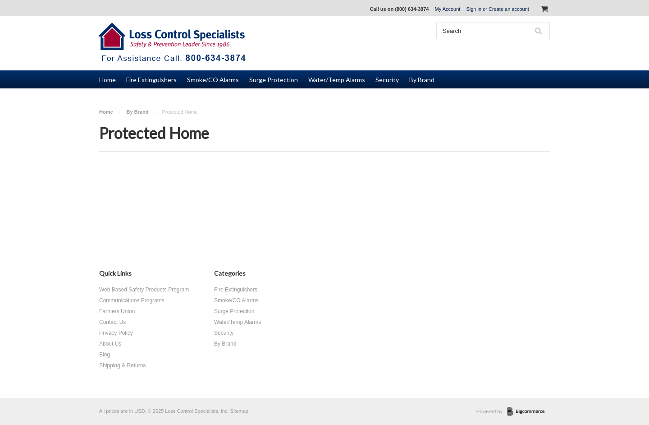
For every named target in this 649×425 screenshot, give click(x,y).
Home (106, 112)
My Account (448, 9)
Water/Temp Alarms (336, 79)
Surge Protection (273, 79)
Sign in (473, 9)
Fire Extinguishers (151, 79)
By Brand (421, 79)
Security (387, 79)
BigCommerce (528, 412)
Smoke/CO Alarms (213, 79)
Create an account (509, 9)
